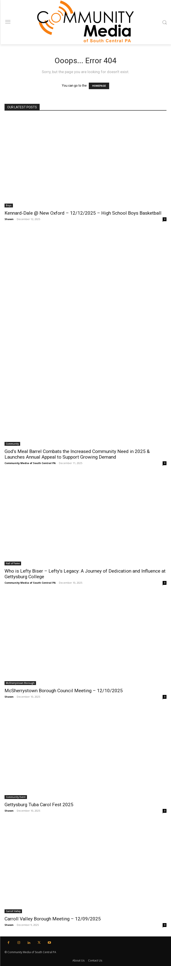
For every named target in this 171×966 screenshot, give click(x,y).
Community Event (16, 797)
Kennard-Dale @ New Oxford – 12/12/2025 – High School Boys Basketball (83, 213)
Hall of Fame (13, 563)
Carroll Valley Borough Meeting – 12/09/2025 (53, 919)
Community (12, 443)
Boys (9, 205)
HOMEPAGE (99, 85)
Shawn (9, 219)
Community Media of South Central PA (30, 463)
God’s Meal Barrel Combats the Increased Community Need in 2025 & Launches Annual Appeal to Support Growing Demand (77, 454)
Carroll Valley (13, 911)
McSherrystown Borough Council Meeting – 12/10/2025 (64, 690)
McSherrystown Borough (20, 683)
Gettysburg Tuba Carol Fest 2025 (39, 804)
